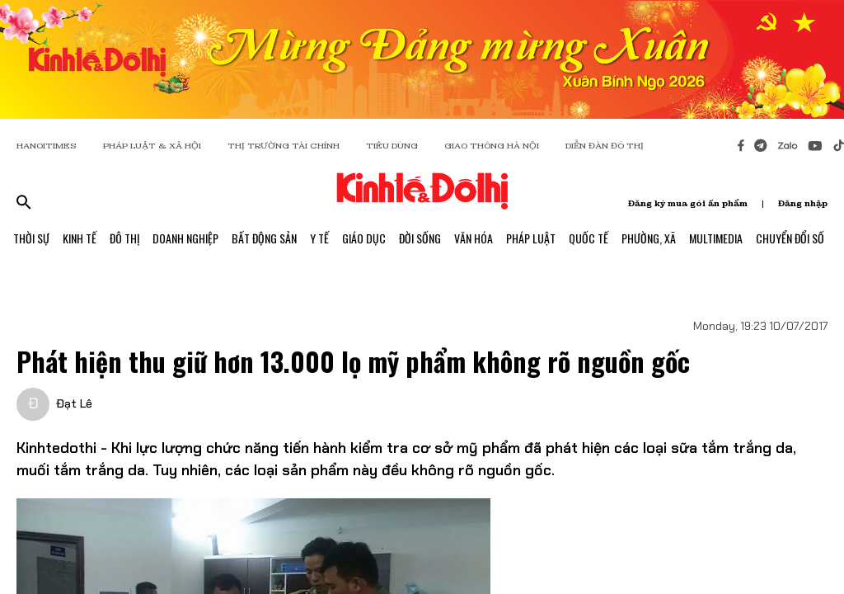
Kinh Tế (79, 238)
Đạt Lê (74, 403)
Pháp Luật (531, 238)
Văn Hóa (473, 238)
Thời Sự (31, 238)
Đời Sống (420, 238)
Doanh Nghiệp (185, 238)
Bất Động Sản (264, 238)
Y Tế (319, 238)
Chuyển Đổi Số (790, 238)
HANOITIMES (46, 145)
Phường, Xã (648, 238)
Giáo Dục (364, 238)
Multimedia (716, 238)
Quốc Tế (588, 238)
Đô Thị (124, 238)
